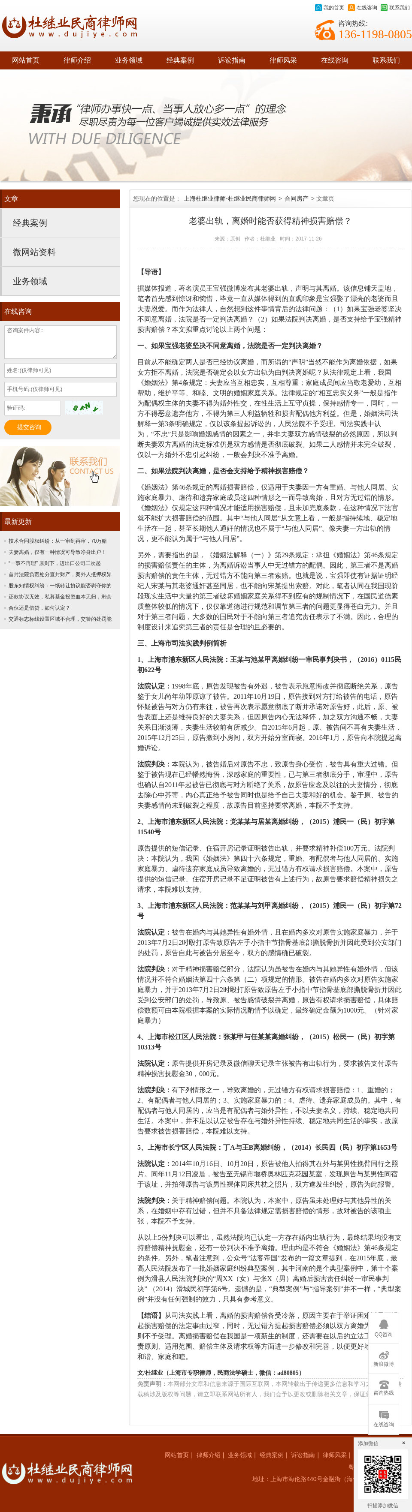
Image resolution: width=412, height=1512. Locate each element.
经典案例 (180, 60)
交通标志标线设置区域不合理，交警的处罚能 (60, 619)
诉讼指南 (231, 60)
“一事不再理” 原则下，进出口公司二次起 (55, 563)
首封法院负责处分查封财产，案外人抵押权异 (60, 574)
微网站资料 (34, 252)
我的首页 (329, 7)
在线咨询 (362, 7)
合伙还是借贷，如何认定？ (39, 608)
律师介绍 (77, 60)
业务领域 (128, 60)
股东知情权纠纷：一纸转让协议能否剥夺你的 (60, 586)
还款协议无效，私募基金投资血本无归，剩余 (60, 597)
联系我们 (395, 7)
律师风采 (283, 60)
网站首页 (25, 60)
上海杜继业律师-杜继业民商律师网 (230, 198)
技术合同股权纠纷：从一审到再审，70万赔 (58, 541)
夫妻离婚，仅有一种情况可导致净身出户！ (57, 552)
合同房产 (297, 198)
